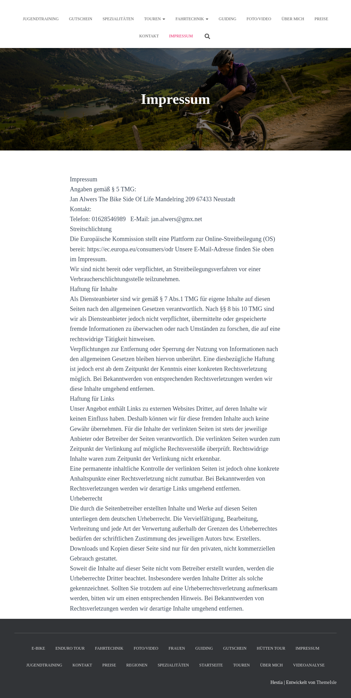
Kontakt (149, 36)
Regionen (136, 665)
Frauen (177, 648)
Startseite (211, 665)
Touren (154, 18)
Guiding (227, 18)
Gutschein (80, 18)
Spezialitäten (118, 18)
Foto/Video (258, 18)
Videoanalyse (309, 665)
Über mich (292, 18)
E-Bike (38, 648)
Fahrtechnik (192, 18)
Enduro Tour (70, 648)
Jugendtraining (41, 18)
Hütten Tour (271, 648)
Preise (321, 18)
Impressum (181, 36)
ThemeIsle (326, 682)
